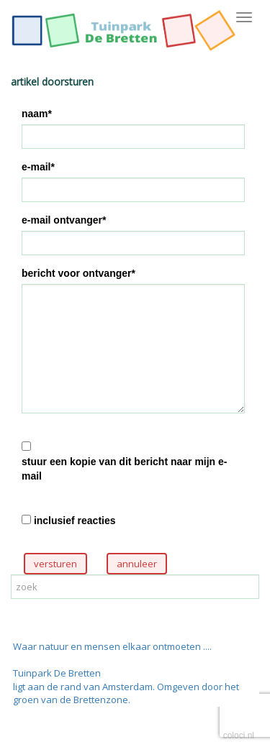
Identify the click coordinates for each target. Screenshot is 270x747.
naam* (37, 113)
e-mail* (38, 167)
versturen (55, 563)
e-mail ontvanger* (64, 220)
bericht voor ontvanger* (78, 273)
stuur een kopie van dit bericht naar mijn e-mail (125, 469)
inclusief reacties (75, 520)
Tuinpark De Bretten (57, 672)
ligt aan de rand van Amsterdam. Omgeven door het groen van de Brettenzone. (126, 693)
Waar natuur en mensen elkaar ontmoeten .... (112, 646)
